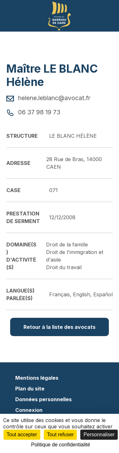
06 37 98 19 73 (33, 112)
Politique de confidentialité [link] (60, 444)
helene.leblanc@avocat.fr (48, 98)
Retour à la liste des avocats (59, 327)
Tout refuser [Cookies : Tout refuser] (60, 434)
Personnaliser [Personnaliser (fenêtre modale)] (99, 434)
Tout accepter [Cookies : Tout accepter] (22, 434)
